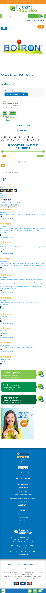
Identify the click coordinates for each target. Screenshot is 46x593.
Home (21, 20)
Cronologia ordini (23, 514)
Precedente (4, 207)
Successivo (13, 207)
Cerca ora (32, 16)
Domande (23, 130)
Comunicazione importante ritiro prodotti (23, 498)
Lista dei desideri (23, 517)
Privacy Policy (23, 491)
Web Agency (28, 574)
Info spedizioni (23, 487)
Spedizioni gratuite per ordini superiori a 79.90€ (23, 2)
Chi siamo (17, 564)
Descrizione (23, 125)
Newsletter (23, 521)
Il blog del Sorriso (29, 564)
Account (23, 510)
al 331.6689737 (8, 389)
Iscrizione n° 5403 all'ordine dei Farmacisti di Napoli (20, 576)
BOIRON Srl (14, 103)
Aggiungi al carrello (16, 94)
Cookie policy (23, 501)
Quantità (7, 90)
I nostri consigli (23, 484)
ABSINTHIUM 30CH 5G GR (11, 172)
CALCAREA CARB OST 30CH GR (34, 20)
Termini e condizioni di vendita (23, 494)
